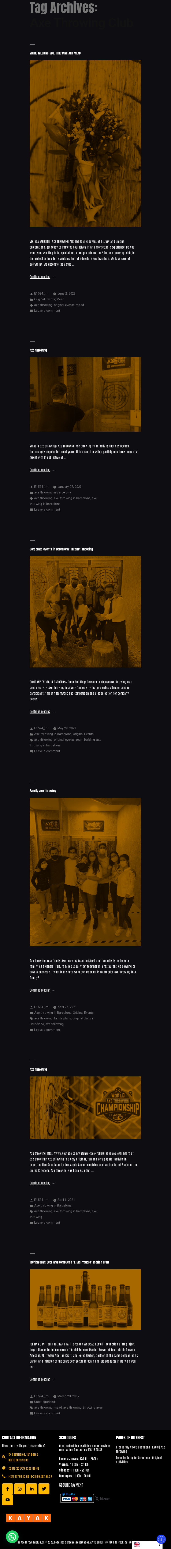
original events (64, 305)
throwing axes (93, 1407)
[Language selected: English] (147, 1545)
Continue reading (42, 276)
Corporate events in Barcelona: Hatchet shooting (61, 549)
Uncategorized (44, 1402)
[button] (12, 1536)
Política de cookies (116, 1542)
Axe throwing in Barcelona (52, 734)
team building (85, 740)
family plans (62, 1018)
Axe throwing (38, 350)
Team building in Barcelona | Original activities (139, 1459)
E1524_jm (41, 293)
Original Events (44, 299)
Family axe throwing (43, 790)
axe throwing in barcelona (72, 498)
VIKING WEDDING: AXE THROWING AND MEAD (55, 53)
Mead (60, 299)
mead (80, 305)
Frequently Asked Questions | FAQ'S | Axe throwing (140, 1449)
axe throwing (43, 305)
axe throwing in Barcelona (52, 492)
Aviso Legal (96, 1542)
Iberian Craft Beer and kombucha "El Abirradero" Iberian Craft (69, 1262)
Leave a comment (47, 311)
